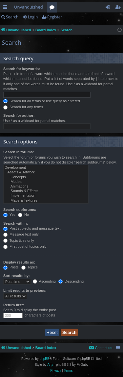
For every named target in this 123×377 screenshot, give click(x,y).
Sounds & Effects (46, 191)
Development (46, 167)
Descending (71, 281)
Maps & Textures (46, 200)
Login (33, 17)
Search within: (15, 223)
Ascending (44, 281)
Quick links (6, 8)
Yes (9, 214)
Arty (50, 364)
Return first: (13, 305)
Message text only (21, 234)
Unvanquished (28, 7)
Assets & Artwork (46, 172)
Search (12, 17)
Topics (29, 267)
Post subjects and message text (31, 228)
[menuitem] (100, 347)
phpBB (45, 359)
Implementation (46, 195)
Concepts (46, 177)
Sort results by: (16, 276)
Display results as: (19, 262)
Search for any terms (23, 107)
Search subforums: (19, 210)
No (23, 214)
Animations (46, 186)
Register (54, 17)
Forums (53, 8)
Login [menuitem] (109, 8)
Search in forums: (18, 152)
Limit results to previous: (24, 290)
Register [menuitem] (119, 8)
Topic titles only (18, 240)
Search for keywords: (21, 69)
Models (46, 182)
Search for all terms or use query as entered (41, 101)
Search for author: (18, 115)
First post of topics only (25, 246)
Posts (11, 267)
